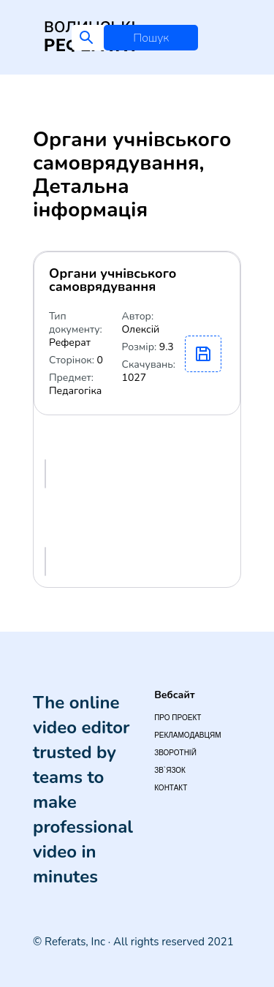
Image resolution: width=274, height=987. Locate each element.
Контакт (170, 788)
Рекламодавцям (187, 735)
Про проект (177, 718)
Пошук (151, 38)
